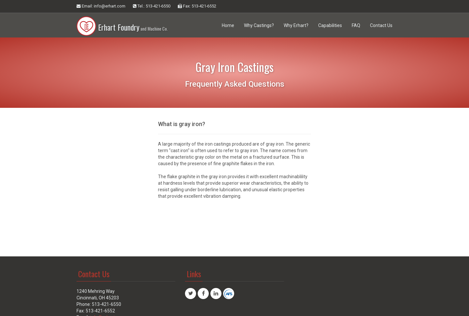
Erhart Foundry (122, 22)
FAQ (356, 25)
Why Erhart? (296, 25)
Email (101, 6)
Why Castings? (259, 25)
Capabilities (330, 25)
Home (228, 25)
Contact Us (381, 25)
